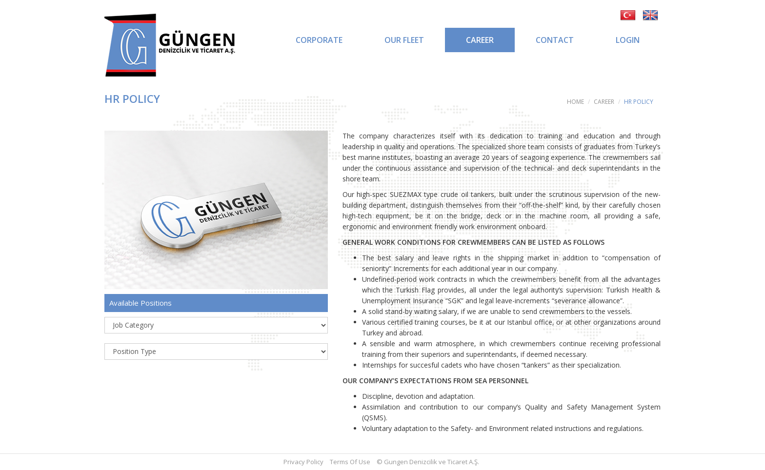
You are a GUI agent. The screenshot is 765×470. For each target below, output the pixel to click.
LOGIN (628, 40)
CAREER (480, 40)
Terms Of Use (350, 461)
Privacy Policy (303, 461)
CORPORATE (319, 40)
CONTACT (555, 40)
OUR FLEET (404, 40)
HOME (575, 102)
